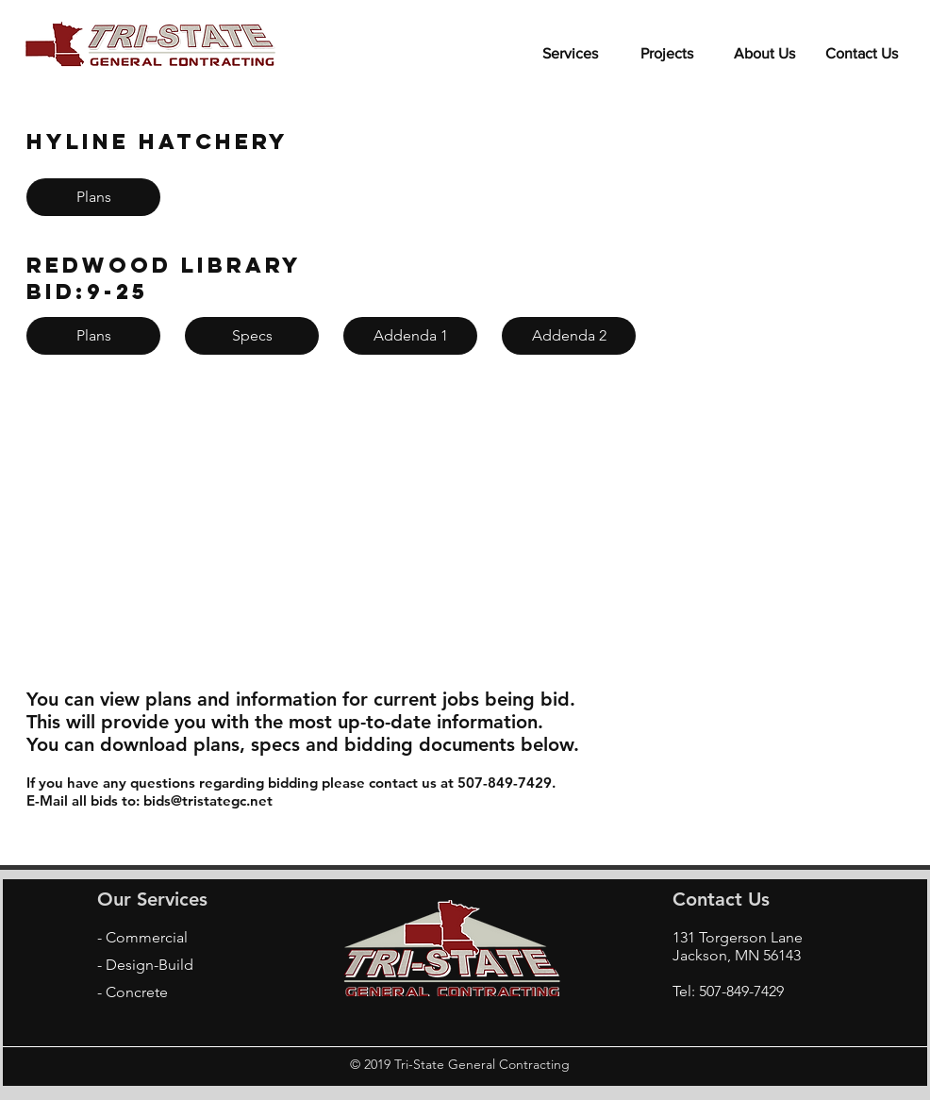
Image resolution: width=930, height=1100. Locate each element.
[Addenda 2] (569, 336)
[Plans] (93, 197)
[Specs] (252, 336)
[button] (667, 44)
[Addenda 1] (410, 336)
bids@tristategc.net (208, 800)
